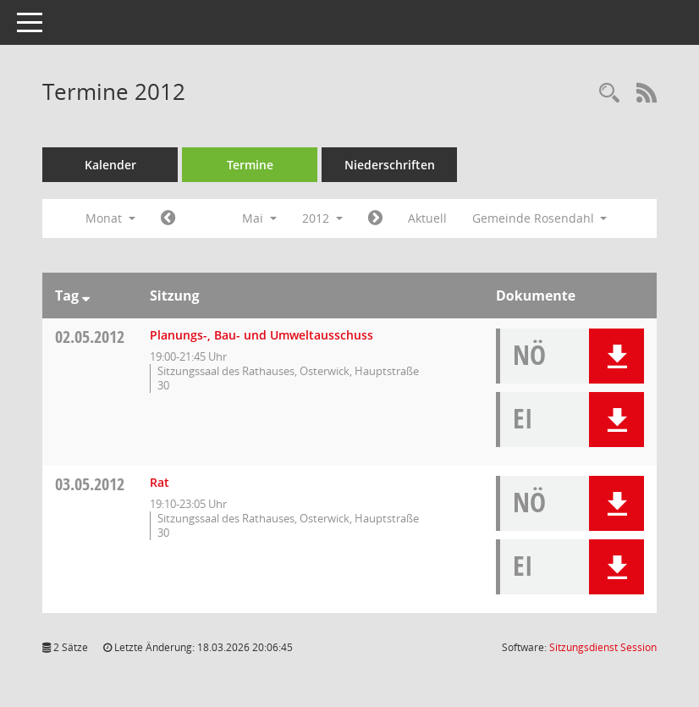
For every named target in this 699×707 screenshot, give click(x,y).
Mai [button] (259, 218)
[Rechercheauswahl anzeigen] (609, 94)
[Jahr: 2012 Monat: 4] (168, 218)
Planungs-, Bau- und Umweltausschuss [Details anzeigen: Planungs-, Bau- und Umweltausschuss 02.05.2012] (261, 335)
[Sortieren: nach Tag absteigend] (86, 295)
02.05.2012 (89, 336)
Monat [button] (110, 218)
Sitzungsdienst (603, 647)
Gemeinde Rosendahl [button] (540, 218)
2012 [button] (322, 218)
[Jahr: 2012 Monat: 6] (375, 218)
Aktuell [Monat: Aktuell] (427, 218)
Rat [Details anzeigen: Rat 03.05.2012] (159, 482)
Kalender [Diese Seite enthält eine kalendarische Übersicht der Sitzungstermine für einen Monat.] (110, 165)
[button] (616, 356)
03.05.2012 (89, 483)
